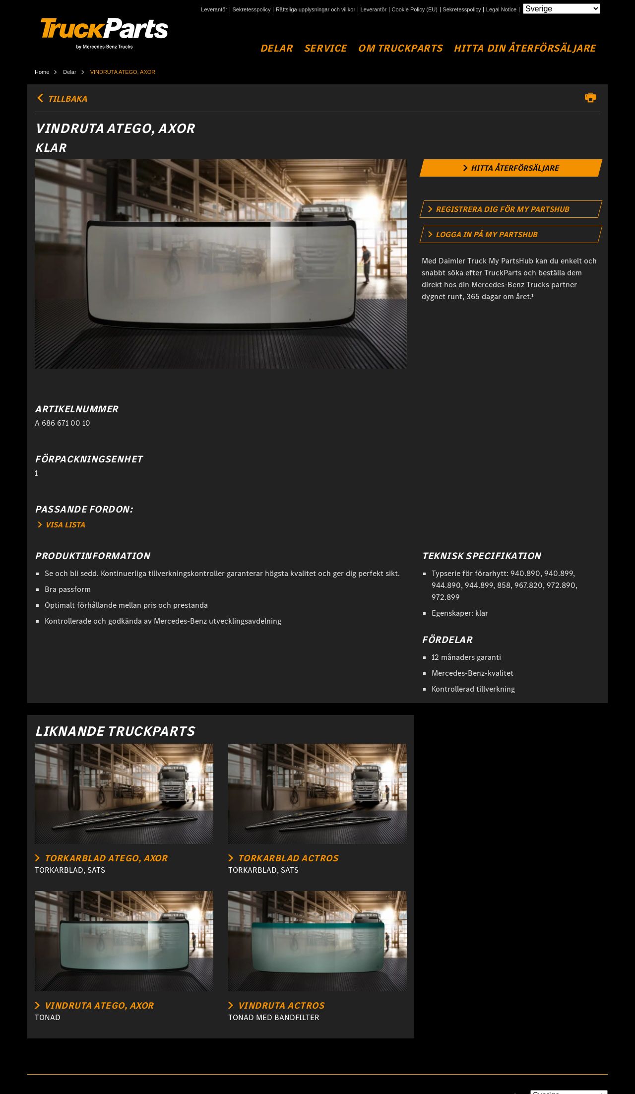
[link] (511, 168)
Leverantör (214, 9)
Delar (276, 48)
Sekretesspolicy (251, 9)
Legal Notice (501, 9)
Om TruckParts (400, 48)
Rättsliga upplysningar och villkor (315, 9)
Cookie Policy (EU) (415, 9)
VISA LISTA (61, 524)
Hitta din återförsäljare (524, 48)
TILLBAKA (61, 99)
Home (42, 72)
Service (325, 48)
